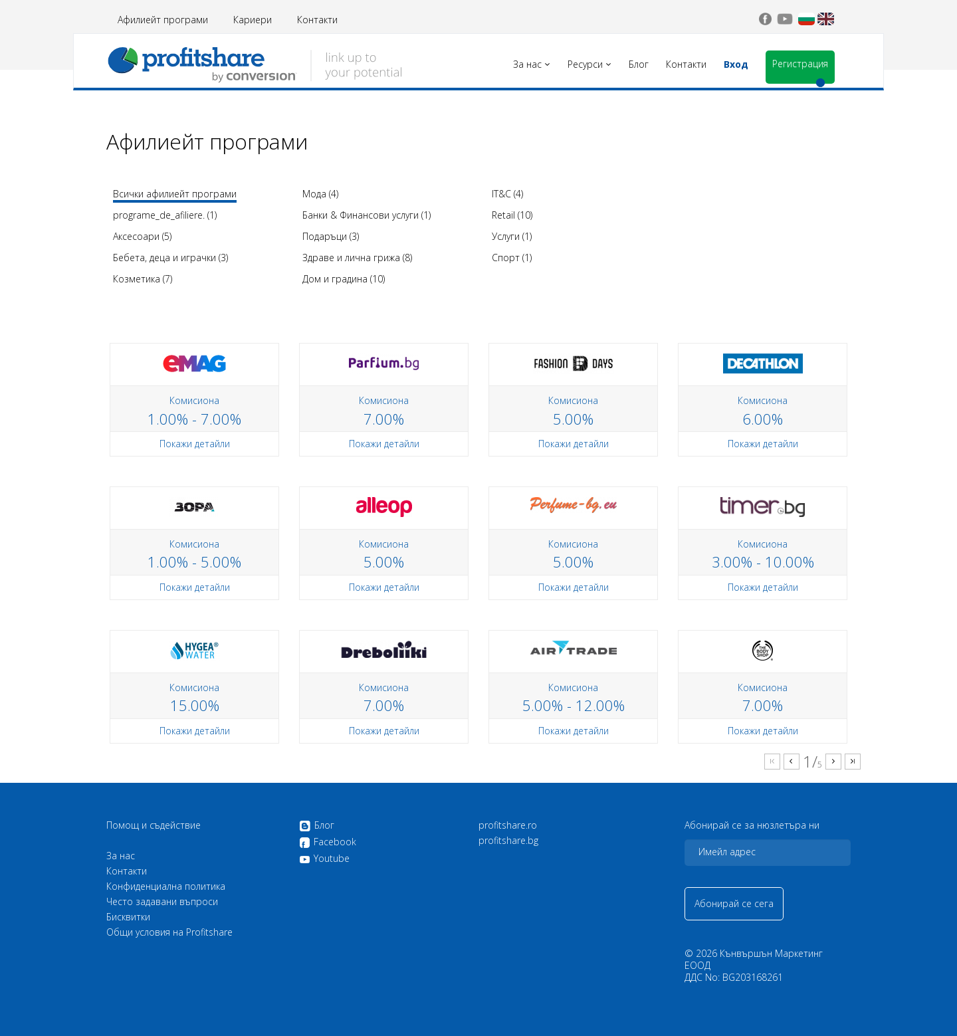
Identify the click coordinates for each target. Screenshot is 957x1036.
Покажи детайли (195, 443)
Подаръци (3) (330, 236)
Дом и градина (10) (343, 278)
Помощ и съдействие (153, 825)
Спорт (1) (512, 257)
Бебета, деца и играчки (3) (170, 257)
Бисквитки (128, 917)
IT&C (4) (507, 193)
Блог (316, 826)
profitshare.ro (507, 825)
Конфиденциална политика (165, 886)
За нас (120, 856)
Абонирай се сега (734, 903)
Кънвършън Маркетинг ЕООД (754, 959)
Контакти (317, 19)
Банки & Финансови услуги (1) (366, 215)
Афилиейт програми (163, 19)
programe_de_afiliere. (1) (165, 215)
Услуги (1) (512, 236)
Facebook (327, 843)
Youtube (324, 858)
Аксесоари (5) (142, 236)
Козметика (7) (142, 278)
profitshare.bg (508, 840)
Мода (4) (320, 193)
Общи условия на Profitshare (169, 932)
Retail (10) (512, 215)
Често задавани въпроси (162, 901)
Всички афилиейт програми (175, 193)
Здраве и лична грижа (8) (357, 257)
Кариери (252, 19)
